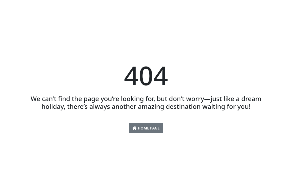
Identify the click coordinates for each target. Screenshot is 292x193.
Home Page (146, 128)
